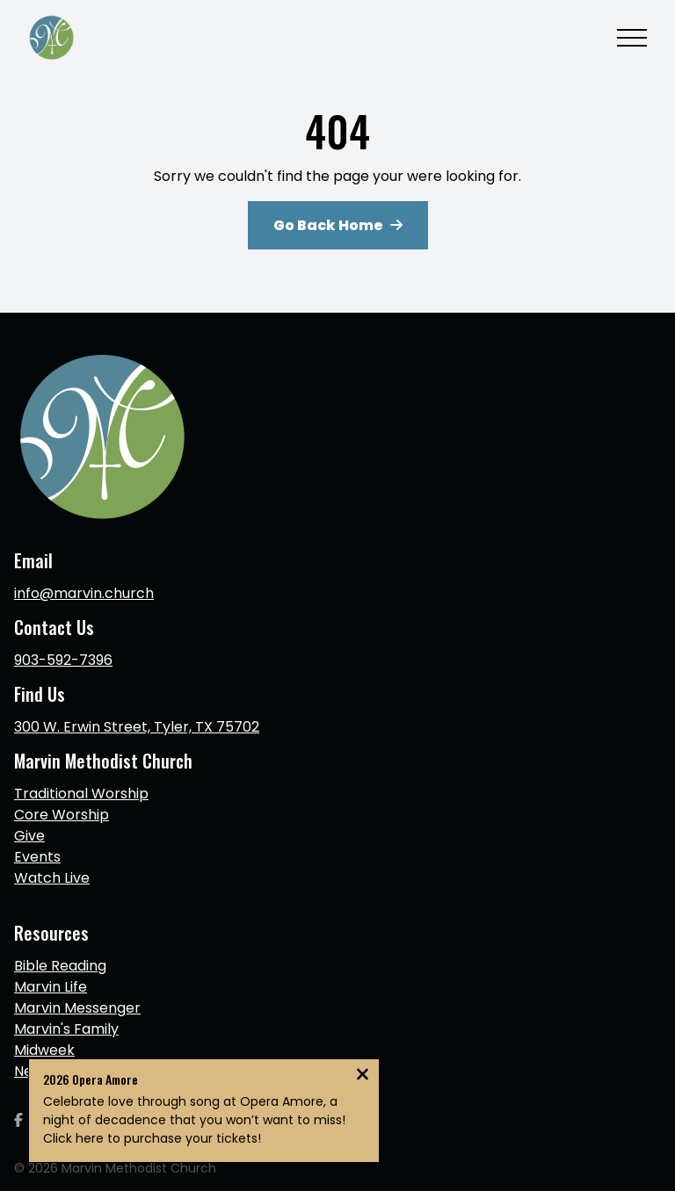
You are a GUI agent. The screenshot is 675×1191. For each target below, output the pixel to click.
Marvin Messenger (77, 1008)
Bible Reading (60, 966)
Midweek (44, 1050)
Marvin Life (50, 987)
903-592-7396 (63, 660)
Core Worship (61, 815)
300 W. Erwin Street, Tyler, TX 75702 (136, 727)
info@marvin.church (84, 593)
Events (37, 857)
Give (29, 836)
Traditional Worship (81, 793)
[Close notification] (362, 1076)
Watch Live (52, 878)
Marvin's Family (66, 1029)
